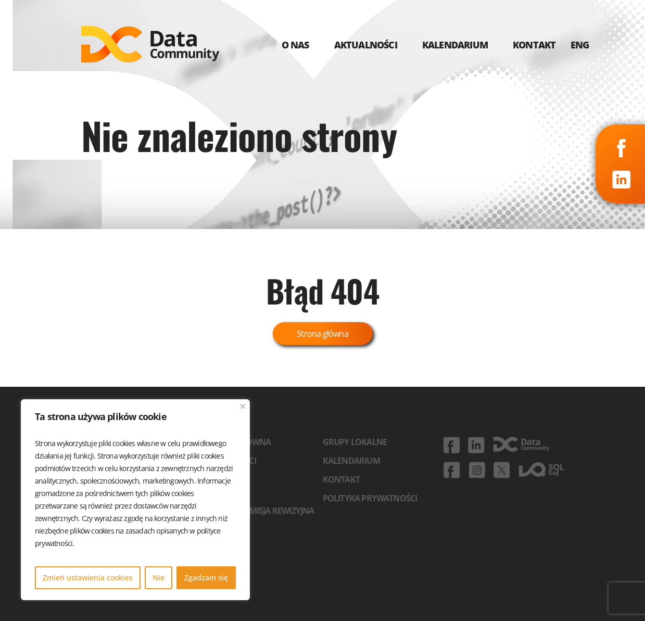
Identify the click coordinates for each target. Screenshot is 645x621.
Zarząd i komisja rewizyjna (258, 510)
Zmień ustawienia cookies (88, 577)
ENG (580, 45)
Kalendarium (351, 460)
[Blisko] (243, 406)
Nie (159, 577)
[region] (135, 499)
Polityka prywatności (370, 498)
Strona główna (322, 333)
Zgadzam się (206, 577)
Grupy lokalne (355, 442)
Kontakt (341, 479)
